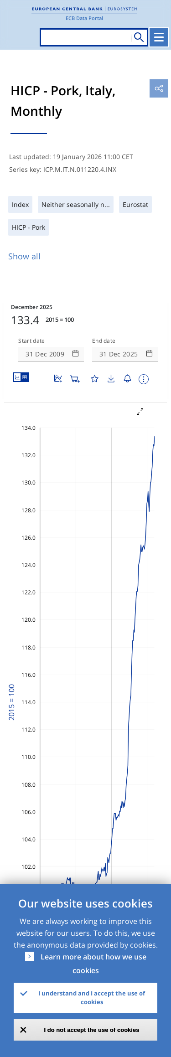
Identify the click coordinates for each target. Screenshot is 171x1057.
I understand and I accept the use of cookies (91, 997)
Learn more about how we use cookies (93, 963)
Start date (31, 341)
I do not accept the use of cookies (92, 1029)
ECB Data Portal (84, 18)
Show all (24, 256)
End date (104, 341)
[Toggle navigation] (159, 37)
